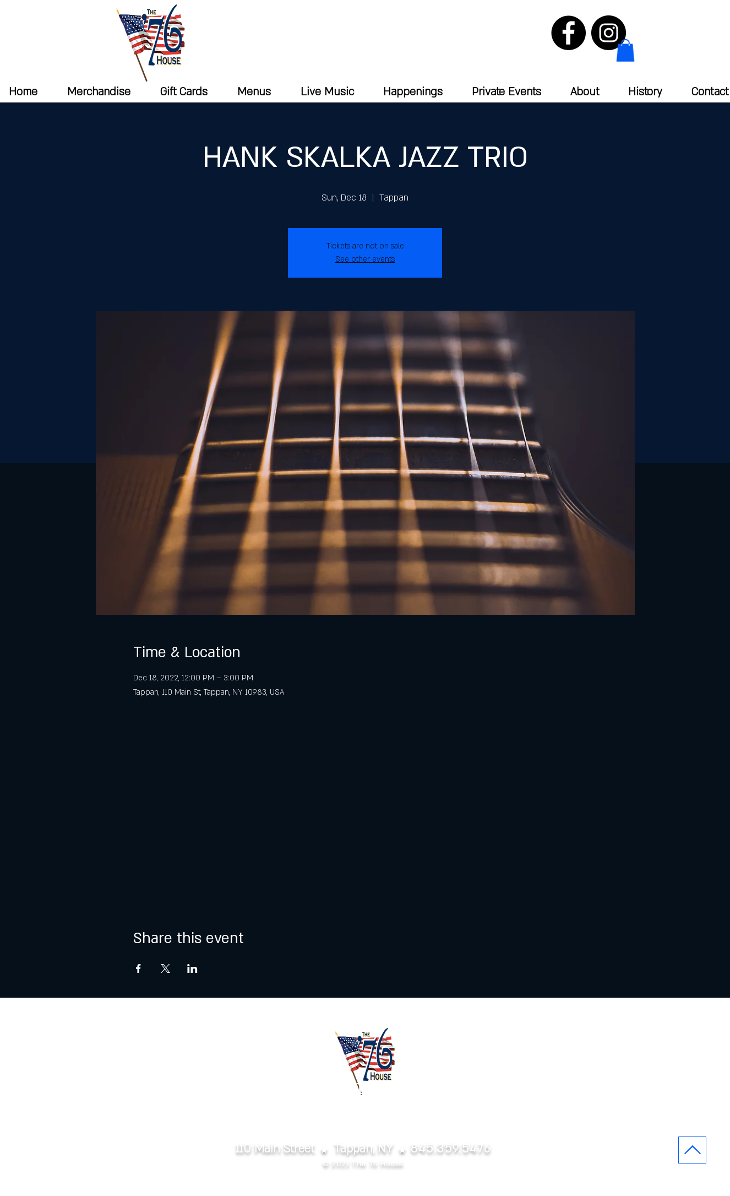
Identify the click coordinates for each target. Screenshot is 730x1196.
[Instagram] (608, 32)
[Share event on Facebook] (138, 968)
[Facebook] (568, 32)
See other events (365, 259)
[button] (625, 50)
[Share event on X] (165, 968)
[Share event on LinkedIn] (192, 968)
